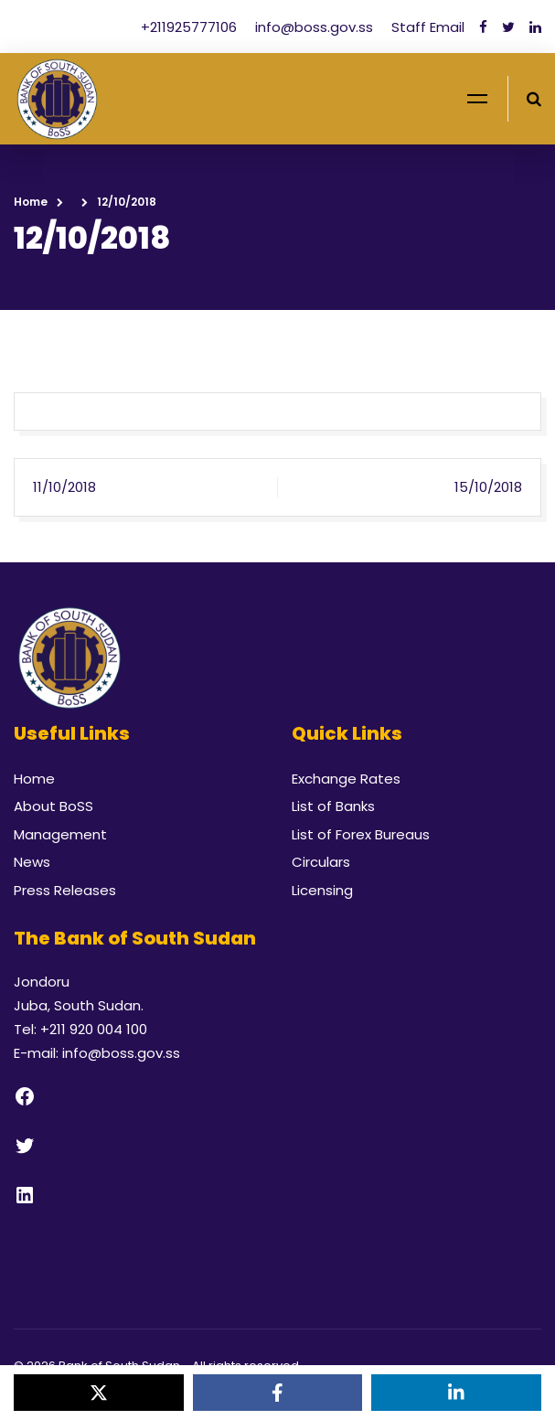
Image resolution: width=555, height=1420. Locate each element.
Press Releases (65, 890)
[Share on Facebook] (278, 1392)
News (32, 861)
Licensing (322, 890)
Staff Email (427, 27)
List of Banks (333, 806)
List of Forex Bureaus (361, 834)
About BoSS (53, 806)
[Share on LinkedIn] (456, 1392)
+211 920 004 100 (93, 1029)
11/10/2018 (64, 486)
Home (31, 201)
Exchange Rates (346, 778)
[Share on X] (99, 1392)
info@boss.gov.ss (316, 27)
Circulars (321, 861)
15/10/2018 (488, 486)
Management (60, 834)
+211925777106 (190, 27)
